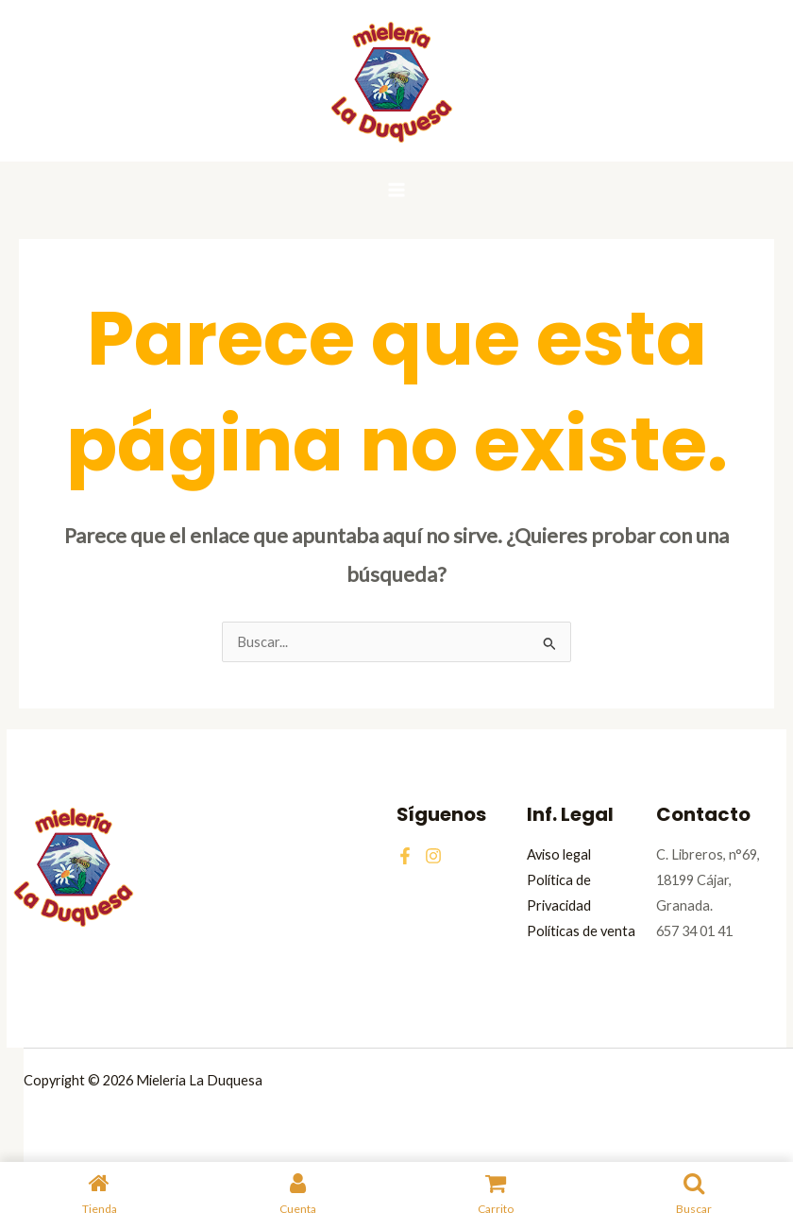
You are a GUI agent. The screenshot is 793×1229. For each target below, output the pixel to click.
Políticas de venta (581, 931)
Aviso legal (559, 854)
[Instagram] (433, 855)
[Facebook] (404, 855)
